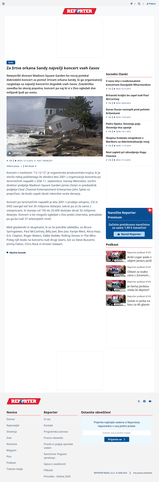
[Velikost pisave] (14, 166)
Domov (11, 419)
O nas (47, 419)
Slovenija (12, 431)
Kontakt (48, 425)
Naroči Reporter (129, 234)
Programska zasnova (56, 431)
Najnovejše (13, 425)
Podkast (11, 462)
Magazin (11, 450)
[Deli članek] (31, 166)
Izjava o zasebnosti (55, 464)
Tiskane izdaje (15, 469)
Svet (10, 62)
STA (10, 160)
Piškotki (48, 470)
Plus (9, 456)
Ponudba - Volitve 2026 (57, 476)
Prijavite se (116, 439)
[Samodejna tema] (131, 3)
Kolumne (12, 444)
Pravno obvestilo (53, 438)
